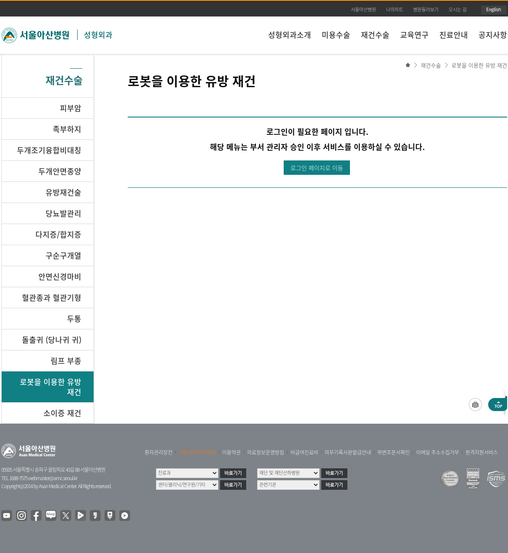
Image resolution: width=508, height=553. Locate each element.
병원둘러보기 (425, 9)
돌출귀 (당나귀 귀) (51, 339)
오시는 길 (458, 9)
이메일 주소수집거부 (437, 452)
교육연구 (414, 34)
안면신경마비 (59, 276)
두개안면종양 (59, 171)
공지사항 (492, 34)
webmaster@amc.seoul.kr (52, 478)
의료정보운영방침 (265, 452)
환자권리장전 (158, 452)
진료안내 (453, 34)
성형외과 (98, 34)
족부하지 (67, 129)
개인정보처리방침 (197, 452)
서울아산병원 (363, 9)
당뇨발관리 (63, 213)
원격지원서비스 (481, 452)
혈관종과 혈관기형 (51, 297)
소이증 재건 (62, 413)
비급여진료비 (304, 452)
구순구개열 (63, 255)
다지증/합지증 (58, 234)
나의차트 (394, 9)
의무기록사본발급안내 (348, 452)
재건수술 (375, 34)
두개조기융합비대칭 (49, 150)
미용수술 (336, 34)
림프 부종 (66, 360)
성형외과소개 (289, 34)
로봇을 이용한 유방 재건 (479, 65)
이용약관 (231, 452)
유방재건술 (63, 192)
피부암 (70, 108)
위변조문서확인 (393, 452)
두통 (74, 318)
